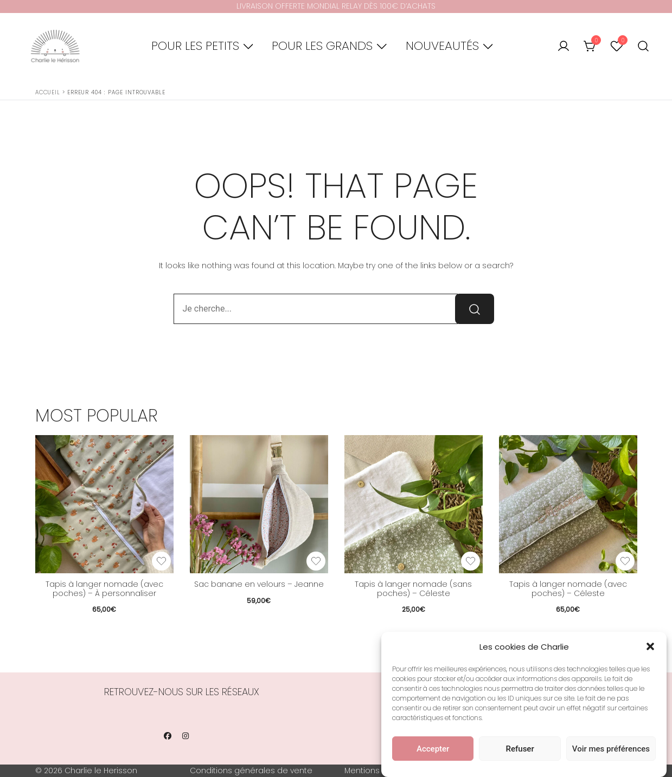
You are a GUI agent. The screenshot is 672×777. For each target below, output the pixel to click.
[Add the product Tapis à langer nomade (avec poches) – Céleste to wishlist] (625, 561)
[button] (650, 646)
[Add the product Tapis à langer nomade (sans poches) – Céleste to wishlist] (470, 561)
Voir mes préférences (611, 749)
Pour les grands (322, 45)
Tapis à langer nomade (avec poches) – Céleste (568, 589)
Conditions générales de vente (251, 770)
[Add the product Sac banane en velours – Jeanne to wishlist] (315, 561)
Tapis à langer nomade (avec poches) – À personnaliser (104, 589)
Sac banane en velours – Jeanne (259, 584)
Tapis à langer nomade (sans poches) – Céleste (413, 589)
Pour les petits (195, 45)
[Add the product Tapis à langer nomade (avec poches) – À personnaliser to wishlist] (161, 561)
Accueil (47, 92)
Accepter (433, 749)
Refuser (520, 749)
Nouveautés (442, 45)
